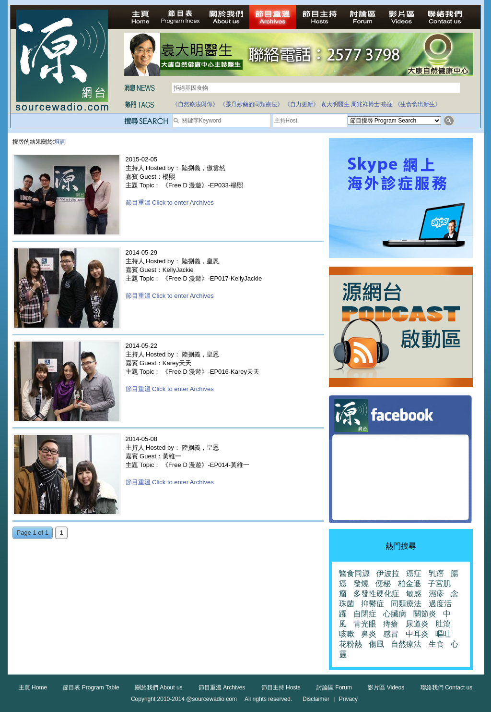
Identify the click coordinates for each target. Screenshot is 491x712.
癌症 (387, 104)
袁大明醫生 (335, 104)
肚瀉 (443, 624)
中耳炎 (417, 634)
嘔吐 (443, 634)
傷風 (376, 644)
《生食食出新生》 (418, 104)
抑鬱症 (372, 604)
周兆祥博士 (365, 104)
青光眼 (364, 624)
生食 (436, 644)
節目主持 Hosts (281, 687)
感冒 (390, 634)
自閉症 (364, 614)
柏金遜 (409, 583)
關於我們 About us (159, 687)
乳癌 (436, 573)
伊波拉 (387, 573)
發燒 (361, 583)
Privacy (348, 699)
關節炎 (424, 614)
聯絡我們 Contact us (447, 687)
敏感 (413, 593)
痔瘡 (390, 624)
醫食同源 (354, 573)
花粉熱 (350, 644)
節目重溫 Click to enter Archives (170, 202)
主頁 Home (33, 687)
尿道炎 (417, 624)
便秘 (383, 583)
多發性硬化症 (376, 593)
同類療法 (406, 604)
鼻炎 (368, 634)
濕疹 (436, 593)
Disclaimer (316, 699)
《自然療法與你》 (195, 104)
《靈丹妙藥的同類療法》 (251, 104)
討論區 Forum (334, 687)
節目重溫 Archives (222, 687)
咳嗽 (346, 634)
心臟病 (394, 614)
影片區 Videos (386, 687)
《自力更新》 (301, 104)
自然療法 (406, 644)
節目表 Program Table (91, 687)
